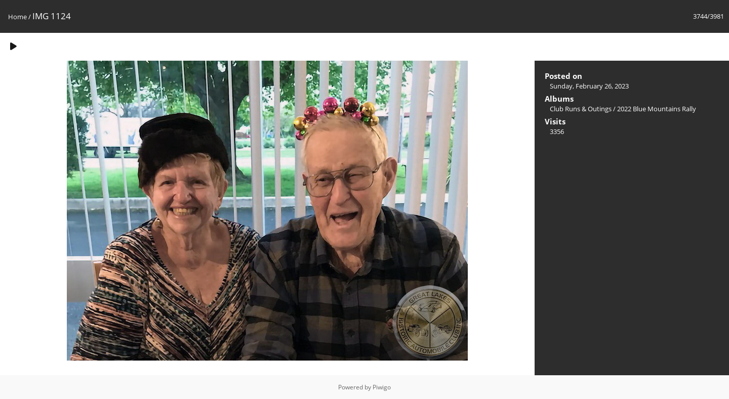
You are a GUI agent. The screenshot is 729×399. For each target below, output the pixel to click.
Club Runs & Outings (581, 108)
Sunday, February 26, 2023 (589, 86)
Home (17, 16)
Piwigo (382, 387)
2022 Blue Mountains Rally (656, 108)
